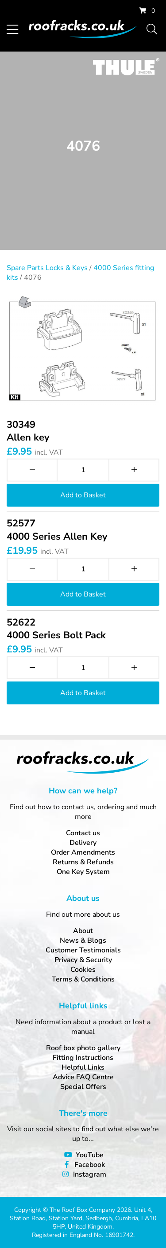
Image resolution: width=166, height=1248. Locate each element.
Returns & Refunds (83, 862)
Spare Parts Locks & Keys (47, 268)
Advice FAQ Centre (83, 1077)
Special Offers (83, 1087)
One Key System (83, 872)
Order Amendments (83, 852)
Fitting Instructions (83, 1058)
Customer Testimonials (83, 950)
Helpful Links (83, 1067)
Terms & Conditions (83, 979)
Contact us (83, 833)
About (83, 931)
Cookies (83, 969)
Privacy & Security (83, 960)
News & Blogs (83, 940)
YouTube (90, 1155)
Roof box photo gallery (83, 1048)
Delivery (83, 843)
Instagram (89, 1174)
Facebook (89, 1165)
